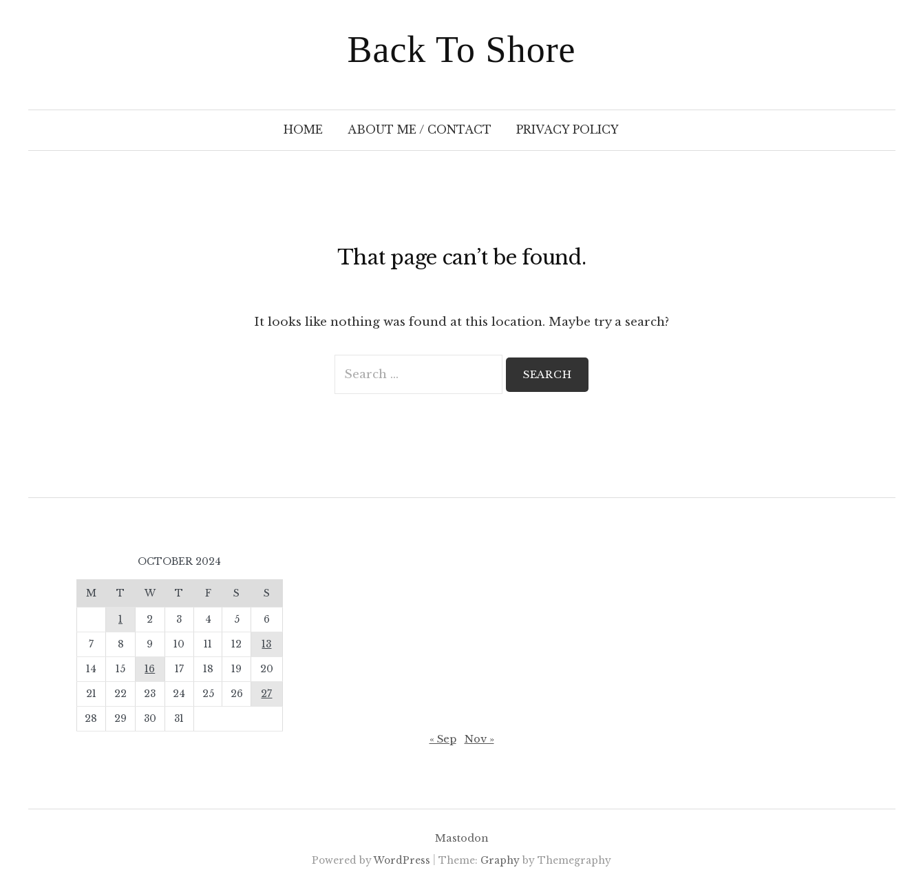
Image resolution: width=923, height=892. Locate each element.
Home (303, 129)
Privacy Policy (567, 129)
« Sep (442, 739)
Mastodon (462, 838)
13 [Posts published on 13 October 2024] (266, 644)
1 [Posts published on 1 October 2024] (120, 619)
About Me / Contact (419, 129)
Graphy (500, 861)
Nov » (479, 739)
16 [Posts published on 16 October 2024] (150, 669)
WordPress (402, 861)
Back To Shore (461, 49)
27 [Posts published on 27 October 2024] (266, 694)
